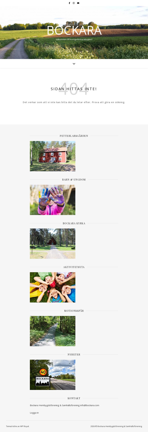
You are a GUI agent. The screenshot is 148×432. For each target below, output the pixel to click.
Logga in (34, 412)
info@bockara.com (89, 405)
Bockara (74, 30)
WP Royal (24, 426)
